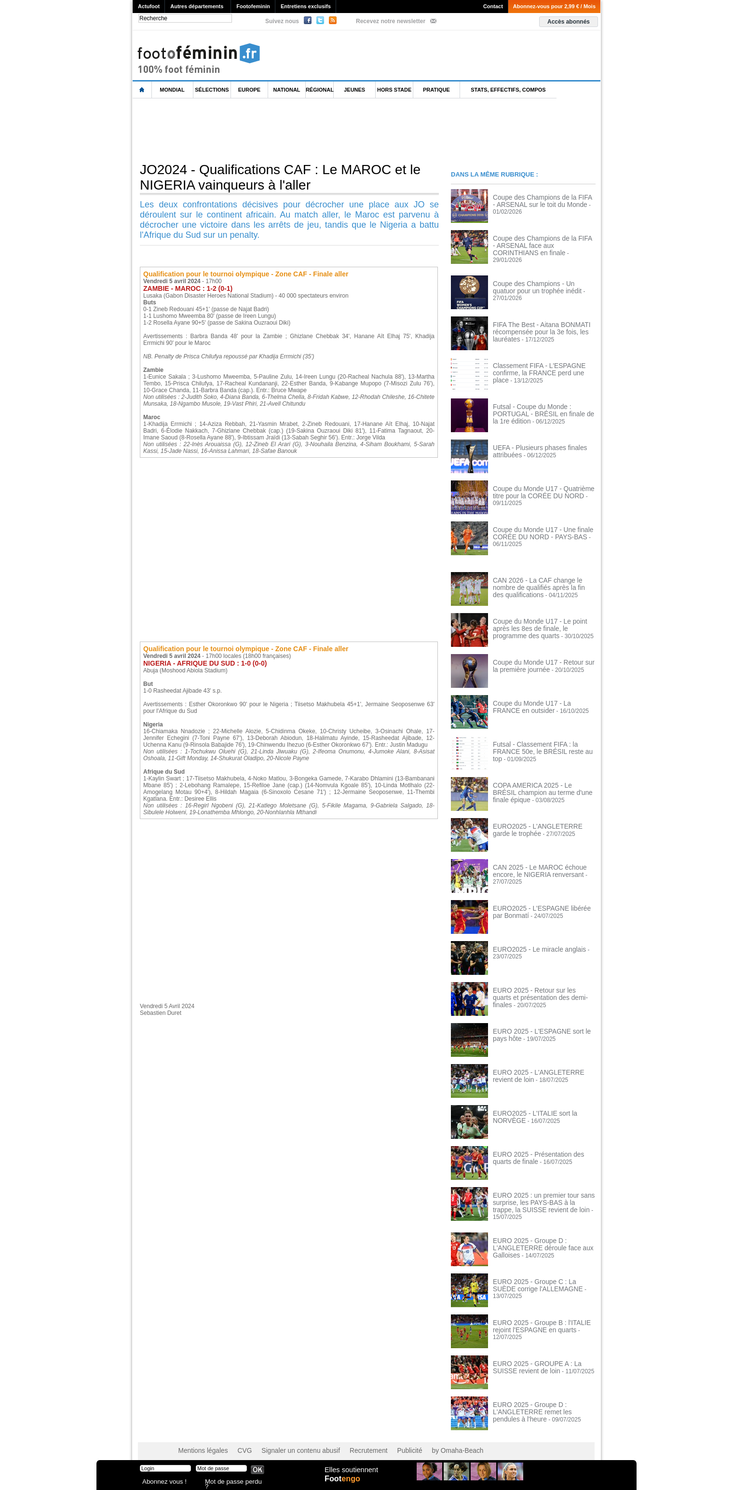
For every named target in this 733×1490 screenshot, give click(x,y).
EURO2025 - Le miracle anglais (533, 945)
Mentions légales (200, 1441)
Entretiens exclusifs (306, 6)
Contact (493, 6)
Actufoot (149, 6)
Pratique (436, 90)
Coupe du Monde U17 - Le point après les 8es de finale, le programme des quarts (542, 624)
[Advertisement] (308, 129)
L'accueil (142, 90)
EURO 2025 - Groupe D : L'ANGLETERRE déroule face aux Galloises (537, 1239)
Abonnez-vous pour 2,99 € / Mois (554, 6)
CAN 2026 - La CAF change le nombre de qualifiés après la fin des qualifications (542, 583)
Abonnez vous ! (160, 1482)
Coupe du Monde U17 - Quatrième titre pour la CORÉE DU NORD (543, 487)
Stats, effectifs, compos (508, 90)
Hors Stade (394, 90)
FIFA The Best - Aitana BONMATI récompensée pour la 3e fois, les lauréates (535, 327)
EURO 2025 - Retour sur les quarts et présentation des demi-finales (541, 989)
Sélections (212, 90)
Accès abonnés (568, 21)
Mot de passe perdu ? (230, 1482)
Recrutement (348, 1441)
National (286, 90)
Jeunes (354, 90)
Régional (320, 90)
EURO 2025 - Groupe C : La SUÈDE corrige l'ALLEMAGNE (540, 1276)
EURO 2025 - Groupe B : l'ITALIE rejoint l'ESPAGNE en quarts (535, 1317)
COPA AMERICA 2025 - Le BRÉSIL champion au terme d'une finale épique (542, 784)
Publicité (385, 1441)
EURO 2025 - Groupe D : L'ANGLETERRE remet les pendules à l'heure (542, 1403)
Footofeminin (253, 6)
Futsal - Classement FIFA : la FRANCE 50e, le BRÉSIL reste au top (543, 743)
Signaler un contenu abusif (288, 1441)
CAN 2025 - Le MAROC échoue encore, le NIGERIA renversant (534, 866)
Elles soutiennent (350, 1474)
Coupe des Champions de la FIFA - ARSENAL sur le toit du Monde (538, 200)
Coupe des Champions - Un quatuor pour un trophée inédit (539, 282)
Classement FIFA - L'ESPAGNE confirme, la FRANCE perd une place (540, 364)
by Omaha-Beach (428, 1441)
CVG (237, 1441)
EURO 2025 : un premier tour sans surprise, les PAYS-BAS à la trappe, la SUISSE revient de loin (541, 1198)
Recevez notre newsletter (390, 21)
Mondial (172, 90)
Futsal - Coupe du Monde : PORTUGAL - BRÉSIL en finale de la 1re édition (544, 405)
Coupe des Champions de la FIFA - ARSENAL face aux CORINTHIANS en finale (543, 245)
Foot (344, 1484)
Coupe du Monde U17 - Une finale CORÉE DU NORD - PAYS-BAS (537, 528)
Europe (249, 90)
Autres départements (196, 6)
